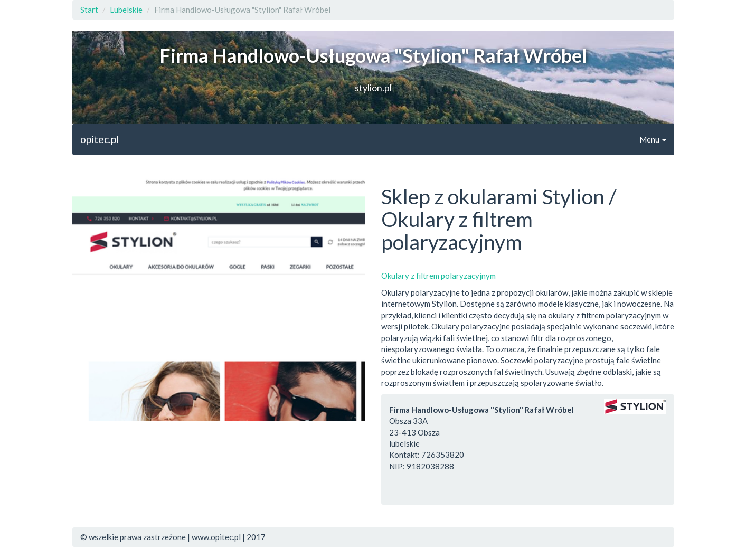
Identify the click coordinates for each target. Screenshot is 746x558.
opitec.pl (99, 139)
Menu (652, 139)
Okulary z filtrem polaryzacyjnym (438, 275)
